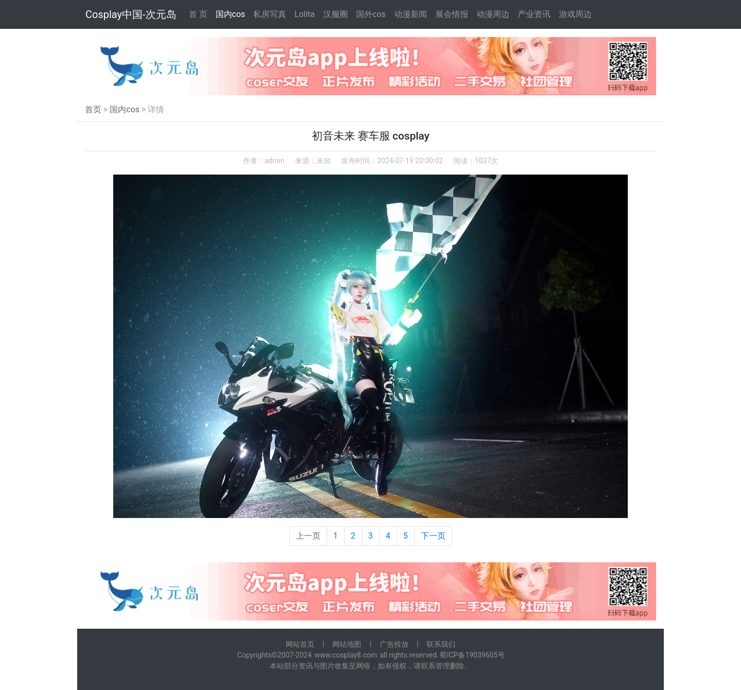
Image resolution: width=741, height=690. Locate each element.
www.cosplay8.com (345, 655)
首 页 (198, 14)
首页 (93, 109)
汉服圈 (335, 14)
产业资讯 (534, 14)
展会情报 (451, 14)
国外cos (371, 14)
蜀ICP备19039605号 (472, 655)
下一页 (433, 536)
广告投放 (394, 644)
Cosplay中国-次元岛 (131, 14)
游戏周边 (575, 14)
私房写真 (269, 14)
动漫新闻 (410, 14)
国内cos (230, 14)
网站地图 (346, 644)
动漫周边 (493, 14)
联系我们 (441, 644)
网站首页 (300, 644)
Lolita (304, 14)
